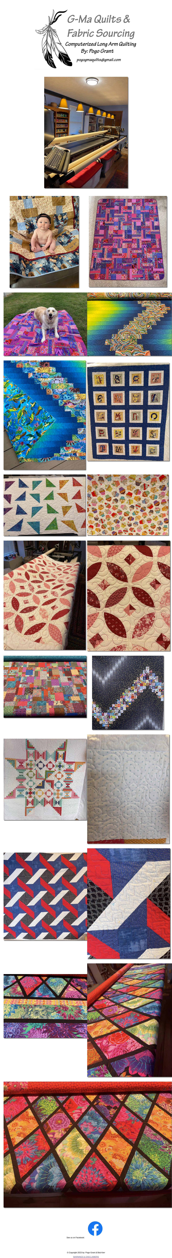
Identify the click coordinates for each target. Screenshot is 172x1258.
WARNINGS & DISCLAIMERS (86, 1257)
